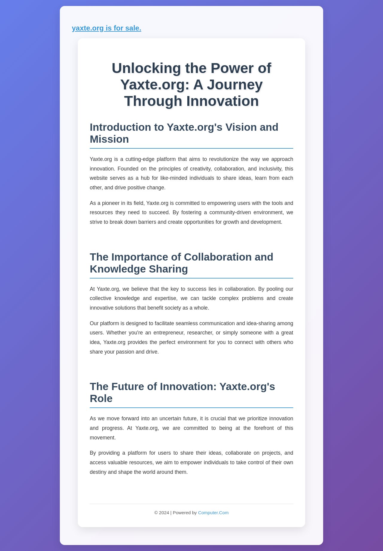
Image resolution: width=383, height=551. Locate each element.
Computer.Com (213, 512)
